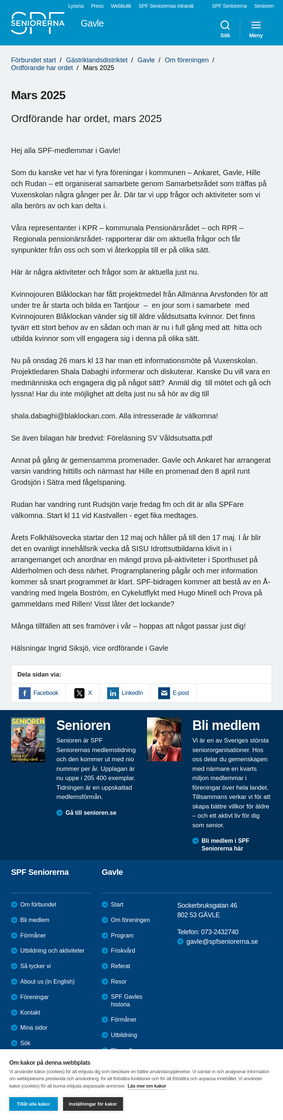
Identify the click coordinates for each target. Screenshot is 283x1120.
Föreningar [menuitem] (34, 997)
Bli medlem (34, 920)
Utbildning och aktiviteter (52, 950)
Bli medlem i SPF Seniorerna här (225, 845)
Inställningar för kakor (93, 1104)
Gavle (146, 60)
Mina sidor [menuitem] (34, 1028)
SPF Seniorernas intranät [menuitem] (166, 6)
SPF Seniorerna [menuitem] (229, 6)
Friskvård (123, 950)
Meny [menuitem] (256, 29)
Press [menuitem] (97, 6)
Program (122, 935)
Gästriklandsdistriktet (96, 60)
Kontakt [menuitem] (30, 1012)
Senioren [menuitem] (264, 6)
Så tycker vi (35, 966)
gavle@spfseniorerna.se (222, 941)
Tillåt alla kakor (33, 1104)
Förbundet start (33, 60)
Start (117, 904)
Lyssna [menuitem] (76, 6)
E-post (181, 693)
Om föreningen (187, 60)
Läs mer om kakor (146, 1086)
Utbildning (124, 1035)
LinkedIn (132, 693)
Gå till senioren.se (91, 813)
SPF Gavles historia (126, 1001)
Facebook (46, 693)
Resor (119, 981)
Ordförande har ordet (42, 68)
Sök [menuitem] (225, 29)
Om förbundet (38, 904)
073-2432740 (219, 932)
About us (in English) (47, 981)
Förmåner (33, 935)
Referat (120, 966)
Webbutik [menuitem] (121, 6)
